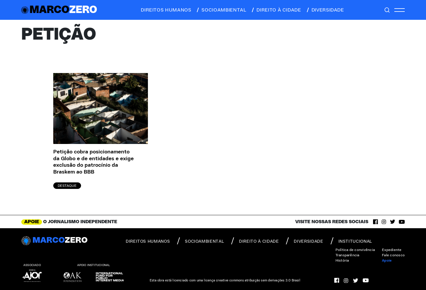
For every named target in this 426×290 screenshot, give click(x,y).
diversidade (325, 10)
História (342, 260)
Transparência (347, 255)
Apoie (387, 260)
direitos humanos (164, 10)
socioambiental (221, 10)
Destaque (67, 185)
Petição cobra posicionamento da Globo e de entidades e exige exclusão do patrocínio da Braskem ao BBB (93, 162)
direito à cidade (276, 10)
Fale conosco (393, 255)
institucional (351, 240)
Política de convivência (355, 250)
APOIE (31, 221)
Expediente (391, 250)
